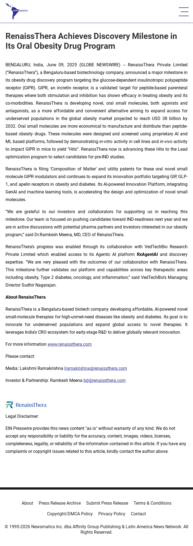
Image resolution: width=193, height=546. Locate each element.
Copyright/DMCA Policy (70, 513)
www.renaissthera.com (70, 344)
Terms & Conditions (152, 503)
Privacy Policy (111, 513)
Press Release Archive (60, 503)
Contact (138, 513)
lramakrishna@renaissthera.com (95, 368)
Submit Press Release (107, 503)
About (27, 503)
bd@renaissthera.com (104, 380)
